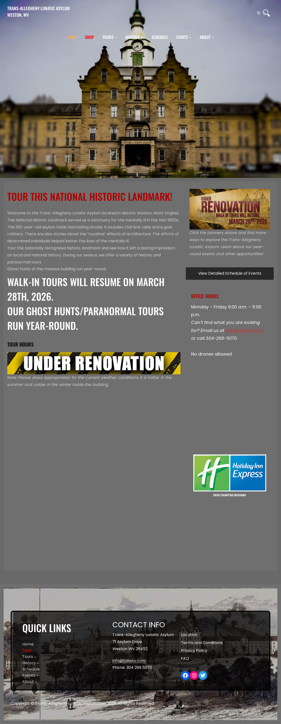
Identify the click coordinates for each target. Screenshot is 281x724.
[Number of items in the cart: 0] (258, 13)
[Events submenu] (190, 37)
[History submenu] (141, 37)
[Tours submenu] (115, 37)
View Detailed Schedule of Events (229, 273)
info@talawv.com (245, 330)
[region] (229, 209)
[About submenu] (213, 37)
